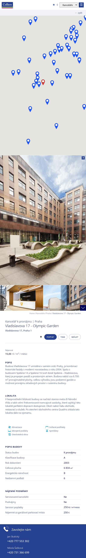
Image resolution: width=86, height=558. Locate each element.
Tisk (63, 337)
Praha (48, 313)
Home (32, 313)
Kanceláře (40, 313)
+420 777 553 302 (18, 541)
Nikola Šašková (15, 547)
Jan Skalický (13, 536)
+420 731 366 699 (18, 552)
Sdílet (74, 337)
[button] (80, 23)
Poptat (50, 337)
